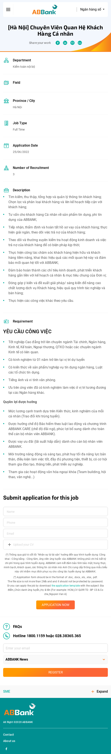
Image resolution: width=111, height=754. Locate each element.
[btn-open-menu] (8, 9)
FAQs (12, 626)
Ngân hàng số (91, 9)
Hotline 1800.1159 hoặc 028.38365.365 (42, 636)
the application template (66, 585)
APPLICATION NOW (55, 605)
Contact (8, 734)
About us (9, 741)
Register (55, 672)
